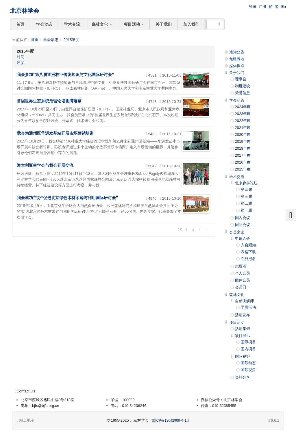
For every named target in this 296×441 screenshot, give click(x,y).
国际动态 (248, 363)
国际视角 (248, 370)
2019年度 (243, 141)
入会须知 (248, 245)
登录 (252, 6)
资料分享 (242, 377)
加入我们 (191, 24)
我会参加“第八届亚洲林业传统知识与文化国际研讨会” (65, 74)
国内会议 (242, 218)
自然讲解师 (244, 301)
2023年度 (243, 114)
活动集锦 (242, 329)
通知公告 (236, 52)
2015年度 (71, 40)
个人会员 (242, 273)
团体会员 (242, 280)
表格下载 (248, 252)
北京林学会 (24, 11)
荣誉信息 (242, 93)
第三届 (246, 196)
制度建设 (242, 86)
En (283, 6)
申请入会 (242, 238)
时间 (20, 57)
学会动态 (44, 24)
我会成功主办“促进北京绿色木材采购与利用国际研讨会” (67, 197)
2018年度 (243, 148)
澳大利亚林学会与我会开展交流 (45, 165)
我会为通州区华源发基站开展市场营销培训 (55, 133)
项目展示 (242, 335)
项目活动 (134, 24)
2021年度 (243, 127)
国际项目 (248, 342)
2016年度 (243, 162)
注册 (262, 6)
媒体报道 (236, 66)
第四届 (246, 189)
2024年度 (243, 107)
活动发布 (242, 315)
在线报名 (248, 259)
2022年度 (243, 120)
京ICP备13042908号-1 (169, 420)
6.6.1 (274, 420)
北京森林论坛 (246, 183)
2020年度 (243, 134)
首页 (20, 24)
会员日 (240, 287)
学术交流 (72, 24)
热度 (20, 62)
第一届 (246, 210)
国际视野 (242, 356)
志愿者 (240, 266)
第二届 (246, 203)
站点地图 (25, 420)
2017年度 (243, 155)
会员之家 (236, 232)
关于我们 (164, 24)
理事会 (240, 79)
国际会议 (242, 225)
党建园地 (236, 59)
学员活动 (248, 307)
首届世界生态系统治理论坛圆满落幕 (49, 101)
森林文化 (102, 24)
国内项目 (248, 349)
